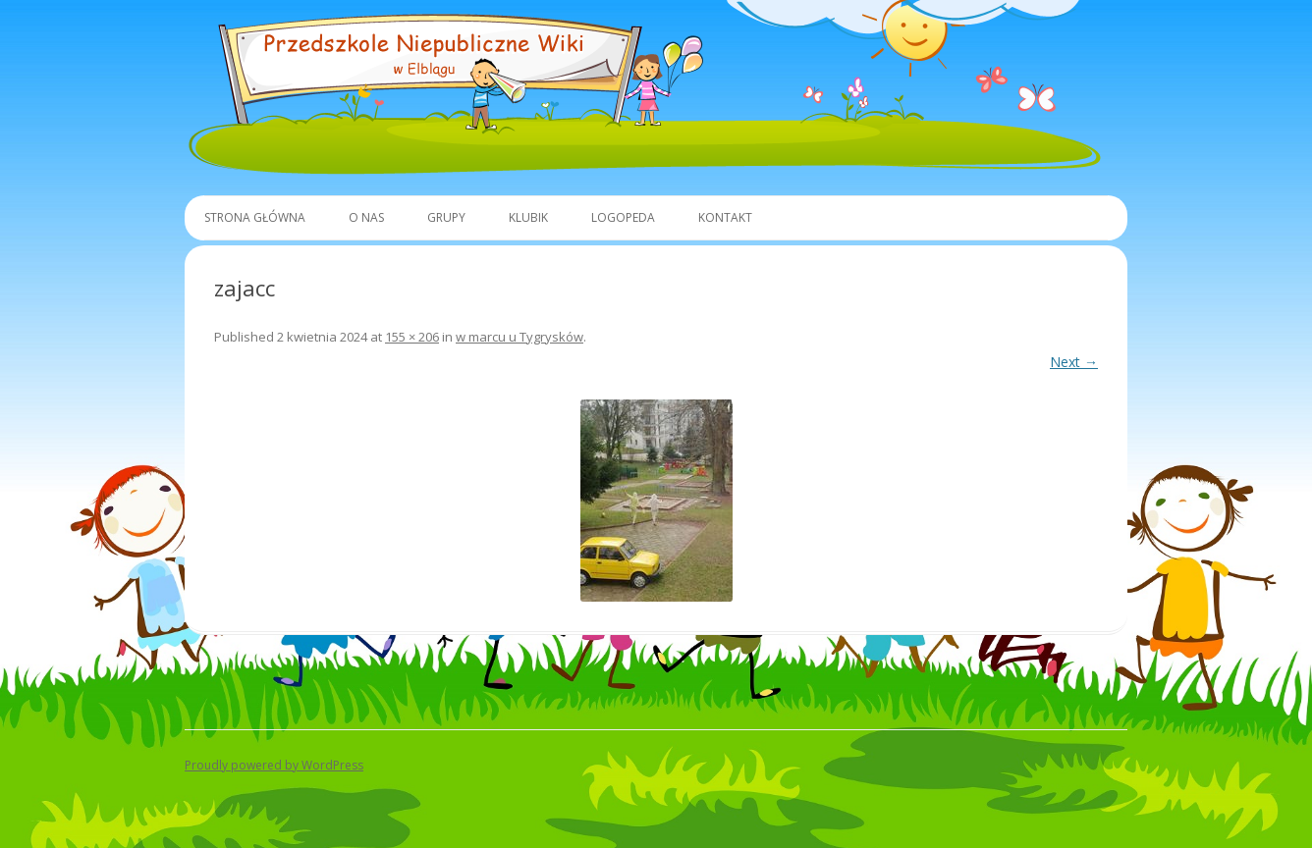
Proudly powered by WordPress (274, 765)
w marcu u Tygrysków (519, 336)
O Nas (366, 217)
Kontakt (725, 217)
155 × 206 (412, 336)
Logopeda (623, 217)
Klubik (528, 217)
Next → (1074, 361)
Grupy (446, 217)
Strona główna (254, 217)
